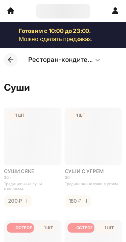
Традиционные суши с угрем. (92, 184)
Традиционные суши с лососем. (23, 186)
